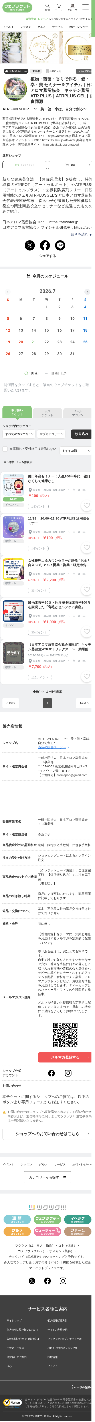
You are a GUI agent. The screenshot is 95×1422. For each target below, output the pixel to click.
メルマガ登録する (70, 1058)
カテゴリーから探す (47, 1178)
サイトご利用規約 (57, 1330)
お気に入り (55, 72)
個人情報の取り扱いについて (23, 1330)
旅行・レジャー (82, 1165)
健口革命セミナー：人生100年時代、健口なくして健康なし (59, 480)
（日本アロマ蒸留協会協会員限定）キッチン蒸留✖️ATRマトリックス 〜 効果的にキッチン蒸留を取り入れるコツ (60, 648)
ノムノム (52, 1367)
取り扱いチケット (17, 413)
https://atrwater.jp (63, 223)
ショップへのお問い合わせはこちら (52, 1134)
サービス (60, 1165)
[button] (87, 293)
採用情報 (52, 1358)
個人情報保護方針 (57, 1321)
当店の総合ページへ (16, 72)
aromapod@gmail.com (72, 776)
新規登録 (31, 18)
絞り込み (81, 435)
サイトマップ (14, 1321)
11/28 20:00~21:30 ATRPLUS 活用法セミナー (58, 522)
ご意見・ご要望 (15, 1348)
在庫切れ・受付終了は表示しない (33, 450)
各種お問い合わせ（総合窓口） (24, 1339)
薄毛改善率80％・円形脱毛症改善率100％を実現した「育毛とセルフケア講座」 (59, 606)
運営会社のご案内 (17, 1358)
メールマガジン (78, 414)
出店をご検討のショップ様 (62, 1348)
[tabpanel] (47, 48)
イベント (8, 1165)
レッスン (26, 1165)
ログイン (43, 18)
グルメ (43, 1165)
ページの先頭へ (82, 1388)
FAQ (9, 1367)
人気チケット (47, 414)
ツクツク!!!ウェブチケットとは (64, 1339)
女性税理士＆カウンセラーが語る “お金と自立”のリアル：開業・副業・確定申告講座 (59, 564)
